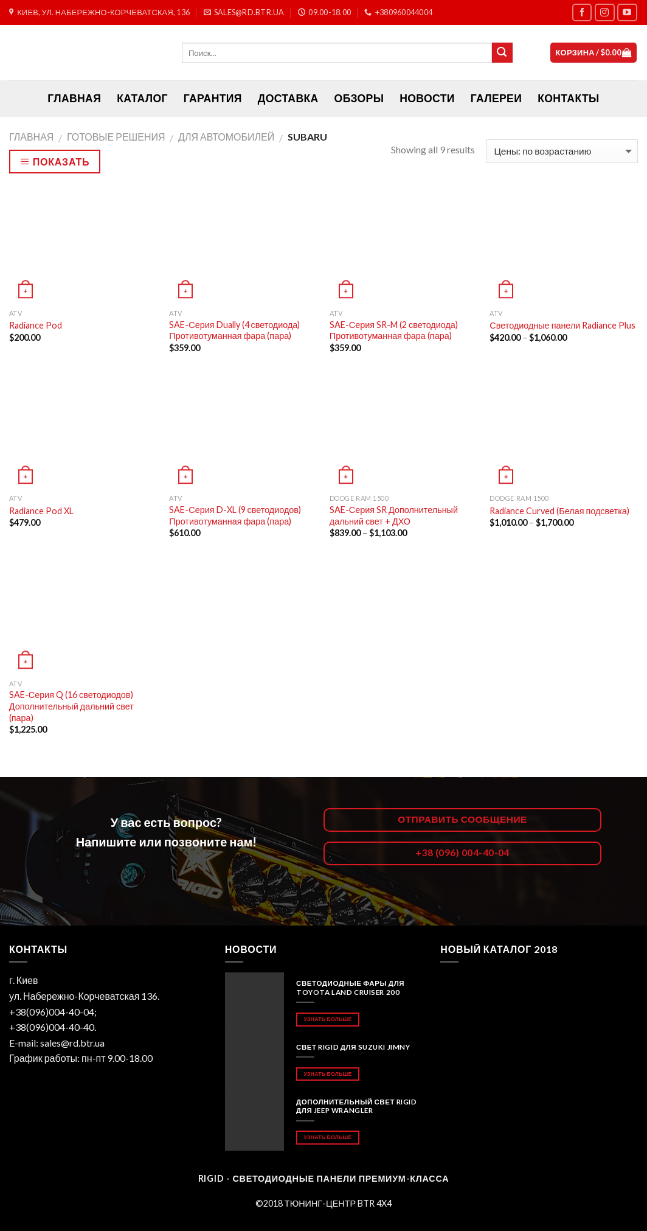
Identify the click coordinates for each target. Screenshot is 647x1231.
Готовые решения (116, 136)
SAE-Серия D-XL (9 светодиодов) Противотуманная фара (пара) (235, 515)
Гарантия (213, 98)
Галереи (496, 98)
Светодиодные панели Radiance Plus (562, 325)
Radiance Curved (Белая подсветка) (559, 511)
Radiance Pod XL (41, 511)
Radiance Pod (35, 325)
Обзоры (359, 98)
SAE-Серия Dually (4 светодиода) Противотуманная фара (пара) (234, 330)
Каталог (142, 98)
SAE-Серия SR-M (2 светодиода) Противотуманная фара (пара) (394, 330)
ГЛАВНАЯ (74, 98)
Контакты (568, 98)
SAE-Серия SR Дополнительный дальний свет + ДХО (394, 515)
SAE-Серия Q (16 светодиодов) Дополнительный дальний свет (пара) (71, 705)
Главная (31, 136)
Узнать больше (327, 1019)
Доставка (288, 98)
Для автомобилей (226, 136)
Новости (427, 98)
